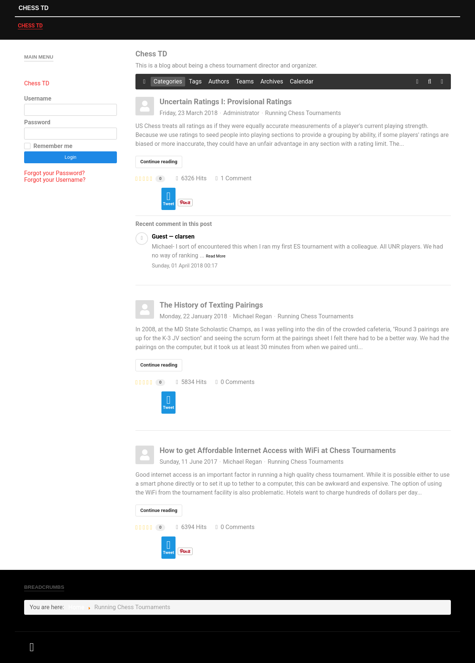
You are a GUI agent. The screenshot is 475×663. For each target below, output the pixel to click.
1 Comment (234, 178)
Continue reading (158, 161)
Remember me (52, 146)
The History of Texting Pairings (211, 305)
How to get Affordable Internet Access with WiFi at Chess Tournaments (278, 450)
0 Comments (235, 381)
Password (37, 122)
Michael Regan (252, 316)
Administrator (241, 112)
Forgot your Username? (54, 179)
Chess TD (34, 8)
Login (70, 157)
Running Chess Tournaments (303, 113)
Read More (216, 256)
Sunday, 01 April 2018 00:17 (184, 266)
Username (37, 98)
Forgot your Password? (54, 173)
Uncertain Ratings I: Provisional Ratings (226, 101)
